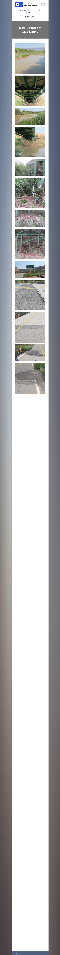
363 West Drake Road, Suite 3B (31, 11)
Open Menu (43, 4)
